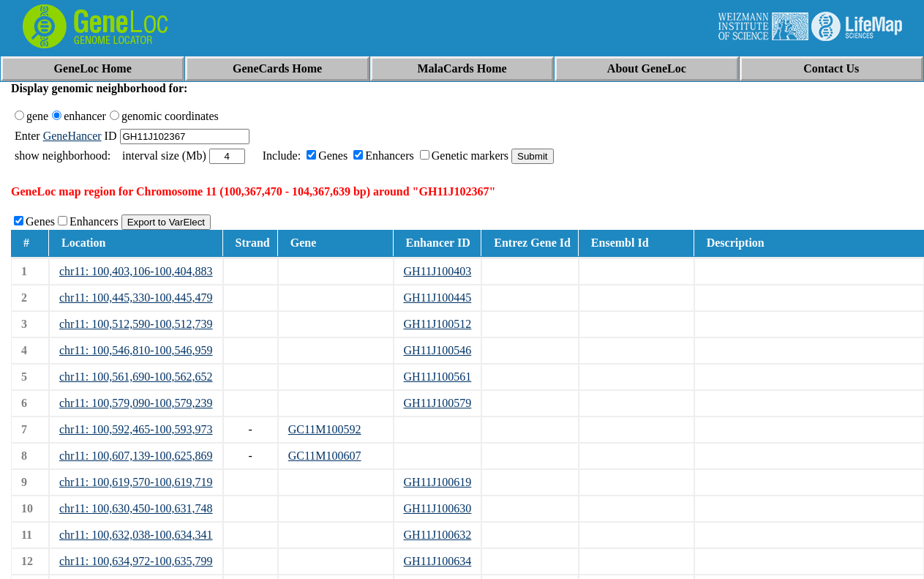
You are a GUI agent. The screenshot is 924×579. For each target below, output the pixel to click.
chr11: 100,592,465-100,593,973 (136, 429)
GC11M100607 (324, 455)
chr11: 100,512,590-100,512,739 (136, 324)
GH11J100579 (438, 403)
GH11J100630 (438, 508)
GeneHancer (72, 136)
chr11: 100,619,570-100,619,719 (136, 482)
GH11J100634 (438, 561)
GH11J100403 (438, 271)
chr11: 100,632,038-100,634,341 (136, 534)
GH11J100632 (438, 534)
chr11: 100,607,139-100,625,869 (136, 455)
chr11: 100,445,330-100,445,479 (136, 297)
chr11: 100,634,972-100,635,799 (136, 561)
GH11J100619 (438, 482)
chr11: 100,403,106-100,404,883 (136, 271)
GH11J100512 (438, 324)
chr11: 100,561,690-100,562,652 (136, 376)
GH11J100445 (438, 297)
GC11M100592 (324, 429)
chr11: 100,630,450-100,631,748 (136, 508)
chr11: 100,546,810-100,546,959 (136, 350)
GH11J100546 (438, 350)
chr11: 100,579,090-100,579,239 (136, 403)
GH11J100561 (438, 376)
